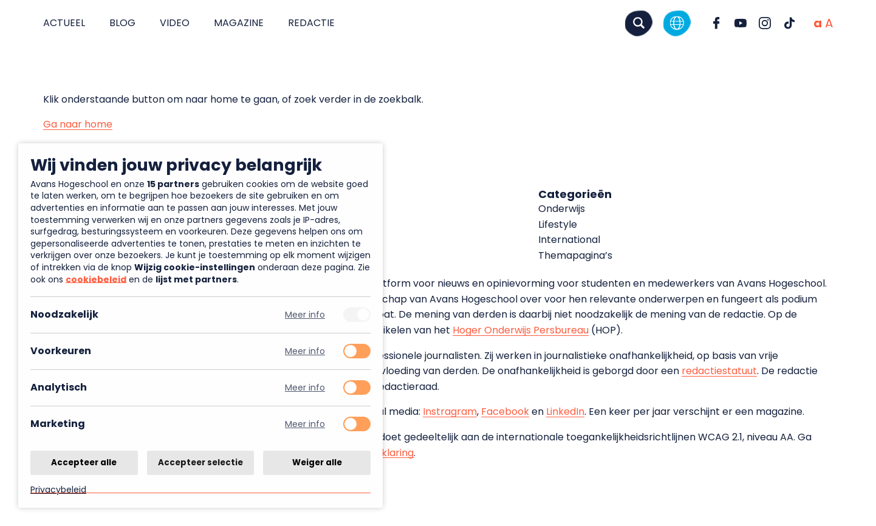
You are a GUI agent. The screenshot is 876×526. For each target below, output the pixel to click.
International (569, 240)
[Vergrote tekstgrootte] (829, 23)
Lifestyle (557, 224)
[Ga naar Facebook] (716, 23)
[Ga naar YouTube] (740, 23)
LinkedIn (565, 411)
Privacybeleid (58, 489)
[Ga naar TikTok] (789, 23)
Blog (122, 23)
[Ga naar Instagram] (765, 23)
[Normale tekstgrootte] (817, 23)
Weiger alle (317, 462)
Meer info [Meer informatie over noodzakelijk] (305, 315)
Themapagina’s (575, 255)
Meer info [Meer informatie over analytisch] (305, 388)
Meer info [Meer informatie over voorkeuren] (305, 351)
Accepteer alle (84, 462)
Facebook (505, 411)
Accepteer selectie (200, 462)
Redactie (311, 23)
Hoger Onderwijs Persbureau (521, 330)
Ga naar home (77, 124)
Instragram (450, 411)
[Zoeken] (638, 22)
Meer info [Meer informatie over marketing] (305, 424)
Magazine (239, 23)
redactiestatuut (719, 371)
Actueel (64, 23)
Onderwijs (561, 209)
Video (175, 23)
